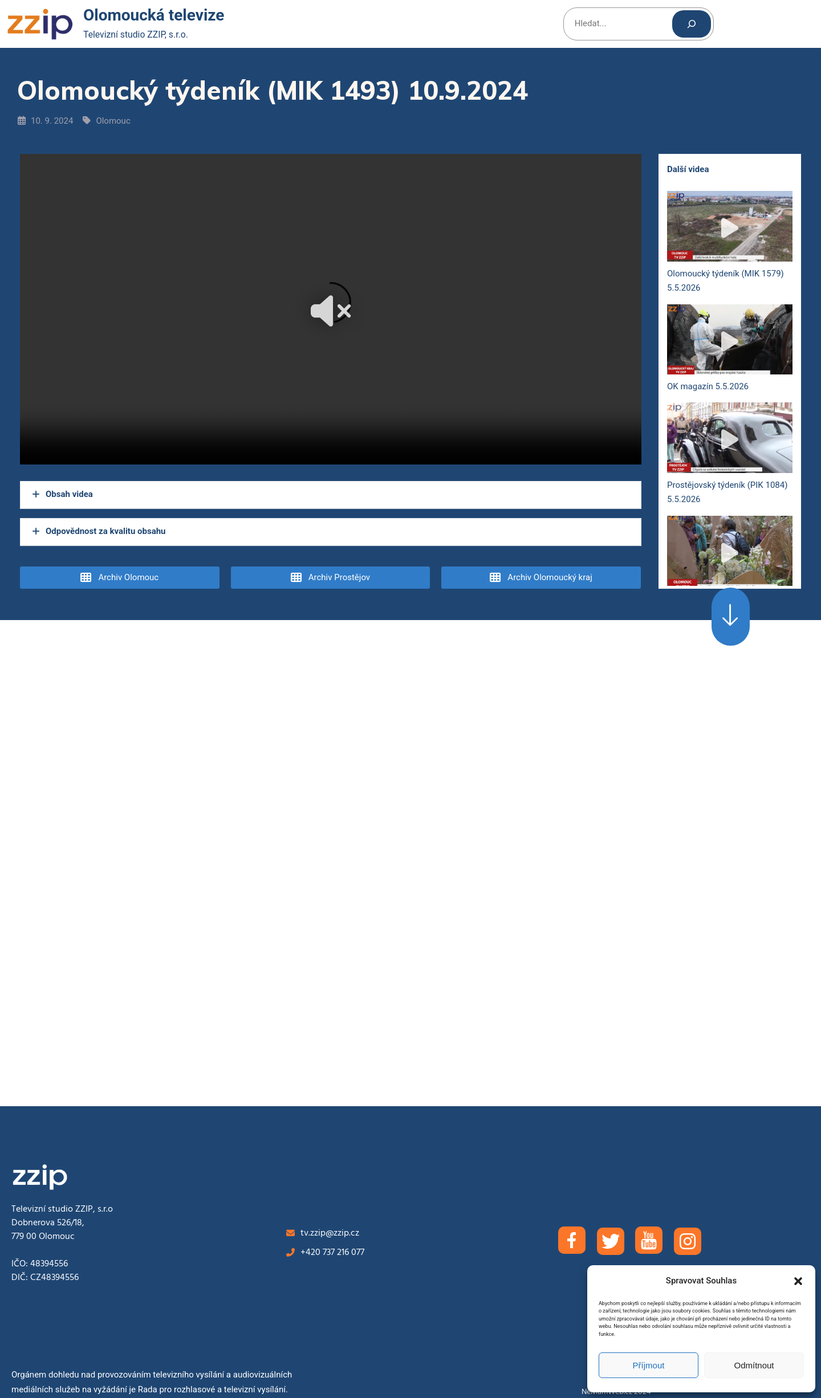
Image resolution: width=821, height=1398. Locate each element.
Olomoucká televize (153, 15)
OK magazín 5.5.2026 (729, 349)
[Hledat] (691, 24)
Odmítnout (754, 1365)
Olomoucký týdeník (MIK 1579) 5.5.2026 (729, 244)
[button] (798, 1281)
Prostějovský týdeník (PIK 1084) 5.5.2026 (729, 456)
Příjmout (649, 1365)
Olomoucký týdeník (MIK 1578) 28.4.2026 (729, 568)
